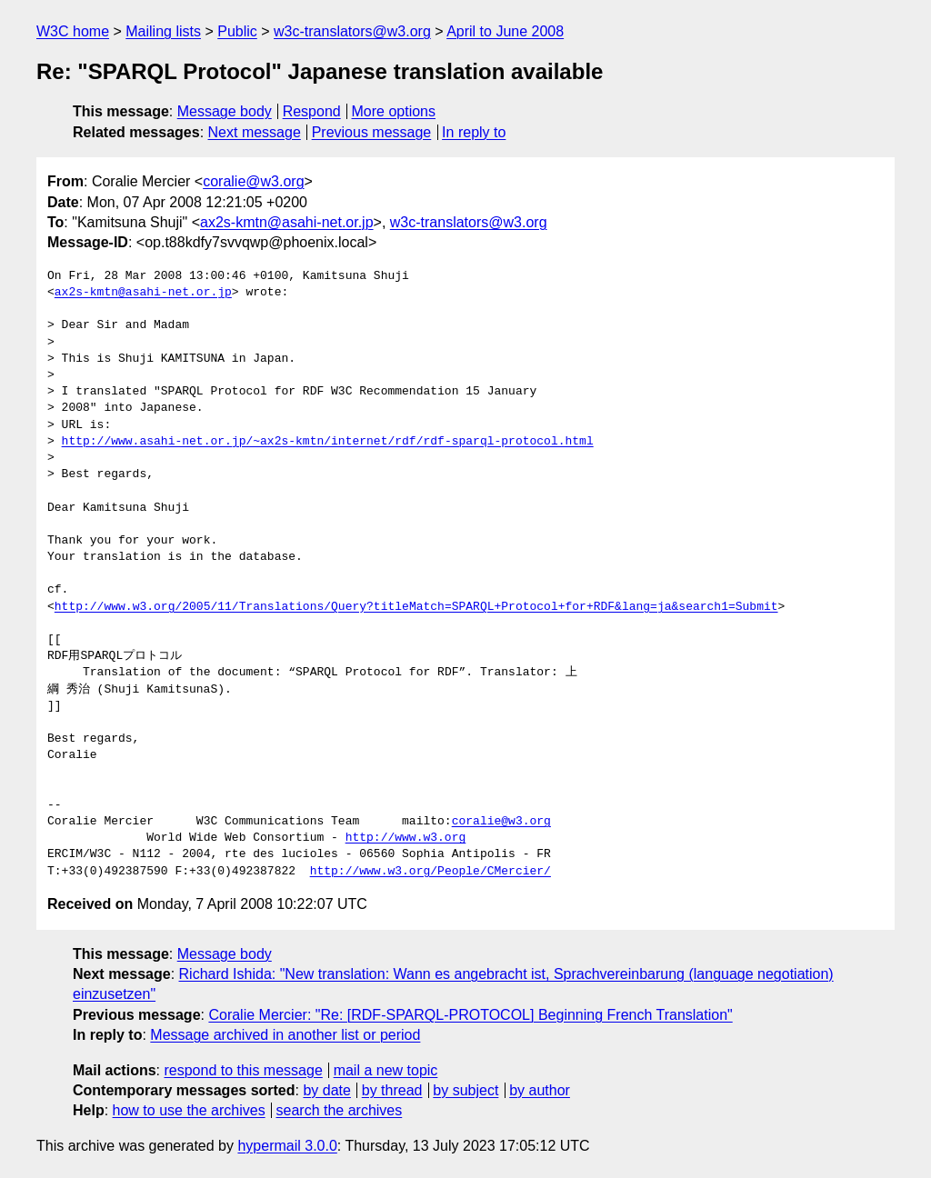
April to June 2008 (505, 31)
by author (539, 1090)
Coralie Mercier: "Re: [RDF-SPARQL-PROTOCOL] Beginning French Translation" (470, 1015)
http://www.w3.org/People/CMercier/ (430, 872)
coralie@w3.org (253, 181)
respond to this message (243, 1070)
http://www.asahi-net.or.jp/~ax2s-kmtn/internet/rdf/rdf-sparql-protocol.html (328, 442)
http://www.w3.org (405, 838)
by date (326, 1090)
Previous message (372, 132)
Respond (312, 111)
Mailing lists (163, 31)
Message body (224, 111)
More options (394, 111)
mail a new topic (386, 1070)
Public (237, 31)
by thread (392, 1090)
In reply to (474, 132)
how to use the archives (189, 1110)
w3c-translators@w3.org (352, 31)
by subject (465, 1090)
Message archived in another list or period (285, 1035)
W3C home (72, 31)
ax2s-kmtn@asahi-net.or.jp (287, 222)
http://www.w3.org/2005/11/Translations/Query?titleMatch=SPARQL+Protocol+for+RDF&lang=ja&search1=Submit (416, 607)
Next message (254, 132)
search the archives (339, 1110)
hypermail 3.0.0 (286, 1145)
